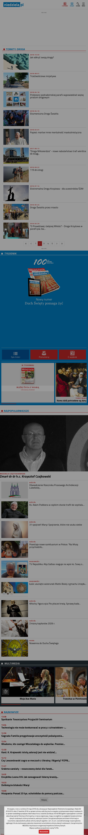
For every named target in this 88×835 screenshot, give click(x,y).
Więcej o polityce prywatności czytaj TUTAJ (43, 828)
